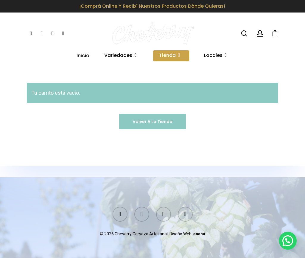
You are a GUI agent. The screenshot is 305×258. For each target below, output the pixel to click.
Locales (215, 62)
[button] (288, 241)
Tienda (169, 62)
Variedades (120, 62)
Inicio (83, 62)
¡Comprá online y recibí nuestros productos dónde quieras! (152, 6)
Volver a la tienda (152, 122)
